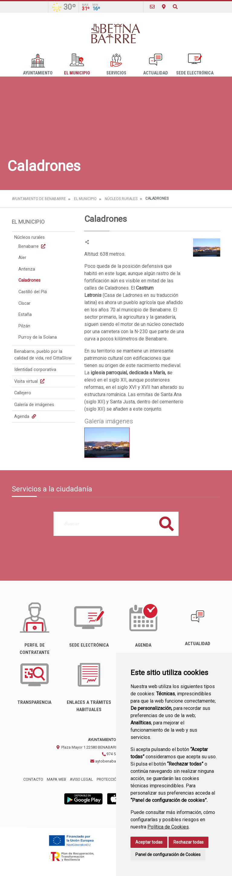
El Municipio (77, 65)
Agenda (25, 416)
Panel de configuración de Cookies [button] (168, 854)
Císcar (24, 303)
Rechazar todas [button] (188, 842)
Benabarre (32, 246)
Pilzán (24, 326)
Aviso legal (81, 779)
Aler (22, 257)
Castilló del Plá (32, 291)
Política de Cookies (168, 827)
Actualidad (155, 65)
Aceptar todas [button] (149, 842)
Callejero (22, 392)
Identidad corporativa (35, 369)
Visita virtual (30, 381)
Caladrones (29, 280)
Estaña (25, 314)
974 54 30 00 (115, 754)
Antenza (26, 269)
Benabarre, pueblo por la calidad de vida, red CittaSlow (43, 355)
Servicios (116, 65)
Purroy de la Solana (37, 337)
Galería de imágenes (34, 404)
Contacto (33, 779)
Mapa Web (56, 779)
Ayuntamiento (38, 65)
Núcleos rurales (121, 199)
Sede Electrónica (195, 65)
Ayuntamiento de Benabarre (39, 199)
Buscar (166, 524)
